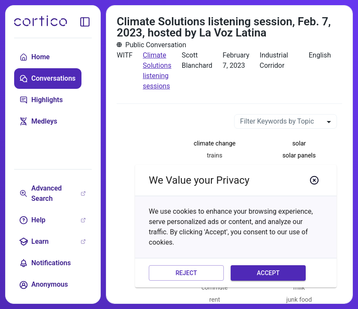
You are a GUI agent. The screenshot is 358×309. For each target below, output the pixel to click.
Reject (186, 273)
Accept (268, 273)
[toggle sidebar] (85, 21)
